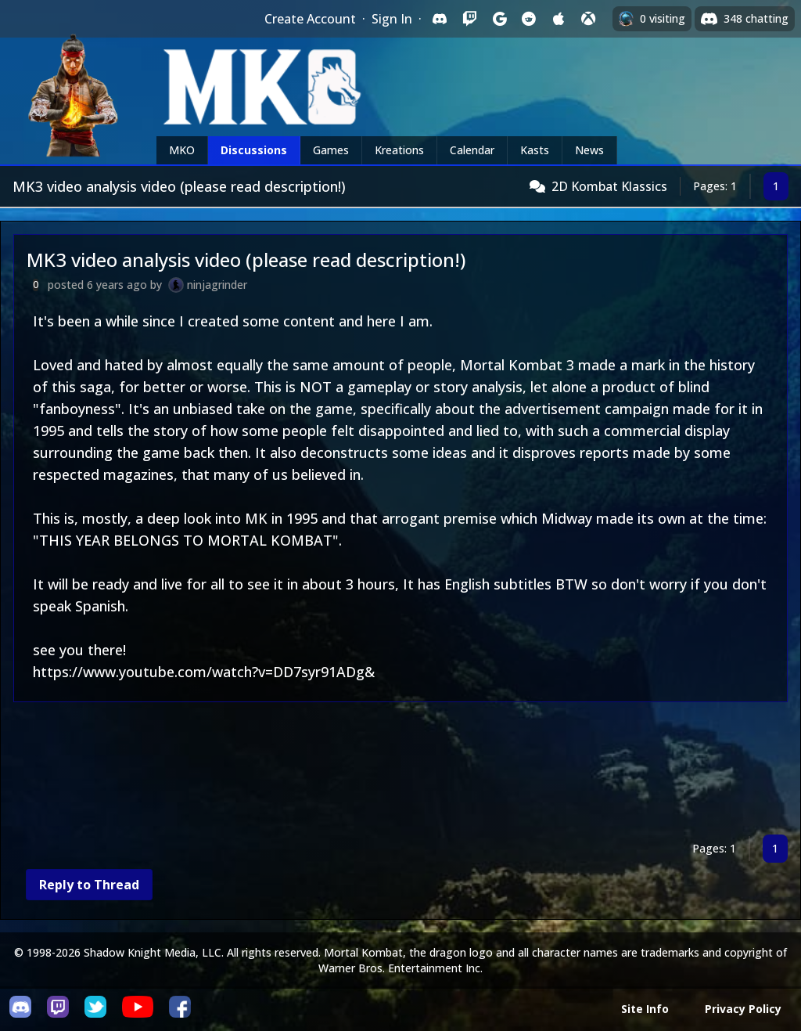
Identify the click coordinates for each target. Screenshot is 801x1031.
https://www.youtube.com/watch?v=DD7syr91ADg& (204, 671)
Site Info (645, 1008)
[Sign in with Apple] (558, 19)
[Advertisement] (400, 771)
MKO (182, 149)
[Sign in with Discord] (439, 19)
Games (331, 149)
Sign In (392, 18)
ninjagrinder (217, 284)
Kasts (534, 149)
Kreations (399, 149)
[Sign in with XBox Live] (588, 19)
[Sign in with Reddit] (529, 19)
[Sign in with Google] (499, 19)
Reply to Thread (89, 884)
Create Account (310, 18)
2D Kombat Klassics (609, 186)
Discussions (254, 149)
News (589, 149)
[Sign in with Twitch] (469, 19)
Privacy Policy (743, 1008)
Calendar (472, 149)
